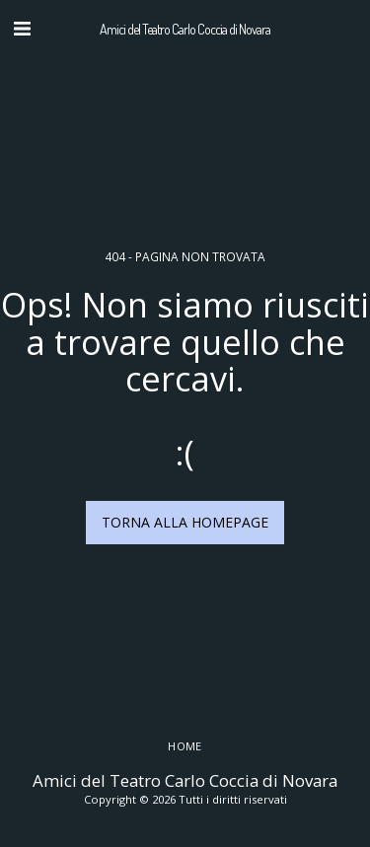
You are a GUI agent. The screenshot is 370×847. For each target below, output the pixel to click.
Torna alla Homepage (185, 522)
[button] (21, 28)
